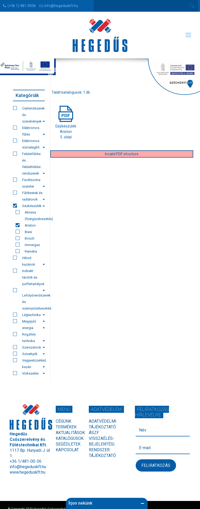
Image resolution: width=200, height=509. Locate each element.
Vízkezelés (29, 373)
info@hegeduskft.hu (61, 6)
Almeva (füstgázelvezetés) (30, 215)
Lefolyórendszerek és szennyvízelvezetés (29, 300)
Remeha (26, 251)
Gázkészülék (29, 206)
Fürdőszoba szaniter (29, 183)
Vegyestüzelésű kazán (29, 363)
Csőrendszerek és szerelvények (29, 114)
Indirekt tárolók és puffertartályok (29, 278)
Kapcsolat (67, 449)
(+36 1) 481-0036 (22, 6)
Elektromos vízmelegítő (29, 144)
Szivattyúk (29, 354)
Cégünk (63, 421)
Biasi (24, 232)
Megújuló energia (29, 324)
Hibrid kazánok (29, 261)
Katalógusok (70, 438)
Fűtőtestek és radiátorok (29, 196)
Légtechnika (29, 315)
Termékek (66, 426)
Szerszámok (29, 347)
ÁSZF (94, 432)
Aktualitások (70, 432)
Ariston (26, 225)
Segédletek (68, 444)
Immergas (28, 245)
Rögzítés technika (29, 337)
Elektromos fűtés (29, 131)
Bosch (25, 238)
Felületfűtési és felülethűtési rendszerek (29, 163)
